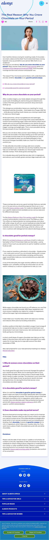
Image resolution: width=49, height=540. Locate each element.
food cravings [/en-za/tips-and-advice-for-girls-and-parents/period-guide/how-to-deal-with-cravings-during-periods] (31, 67)
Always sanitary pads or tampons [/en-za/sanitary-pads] (22, 402)
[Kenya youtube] (24, 475)
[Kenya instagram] (28, 475)
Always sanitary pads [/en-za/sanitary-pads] (16, 208)
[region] (24, 530)
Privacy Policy (6, 527)
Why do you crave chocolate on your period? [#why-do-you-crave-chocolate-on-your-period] (19, 84)
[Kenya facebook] (20, 475)
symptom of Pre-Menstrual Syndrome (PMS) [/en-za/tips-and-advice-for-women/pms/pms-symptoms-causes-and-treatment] (18, 68)
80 (4, 22)
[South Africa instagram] (28, 485)
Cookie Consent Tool (40, 527)
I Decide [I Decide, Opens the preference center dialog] (24, 536)
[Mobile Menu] (47, 3)
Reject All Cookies (35, 532)
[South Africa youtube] (24, 485)
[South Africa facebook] (20, 485)
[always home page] (7, 3)
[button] (24, 493)
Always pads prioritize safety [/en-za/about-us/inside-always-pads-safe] (20, 449)
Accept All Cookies (13, 532)
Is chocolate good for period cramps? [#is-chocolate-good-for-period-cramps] (17, 88)
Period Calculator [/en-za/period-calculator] (9, 351)
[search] (42, 3)
